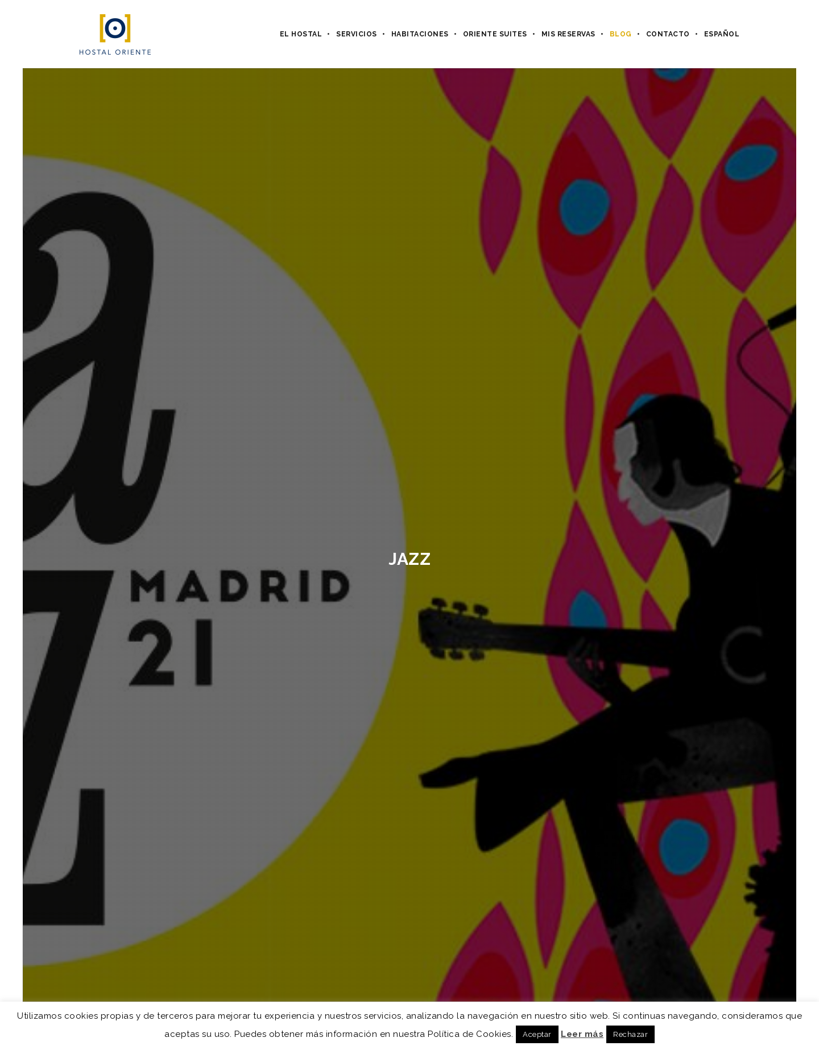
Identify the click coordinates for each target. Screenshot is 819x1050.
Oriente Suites (495, 34)
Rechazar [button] (630, 1034)
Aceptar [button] (537, 1034)
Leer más (582, 1034)
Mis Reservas (568, 34)
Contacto (668, 34)
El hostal (301, 34)
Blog (621, 34)
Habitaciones (420, 34)
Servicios (356, 34)
